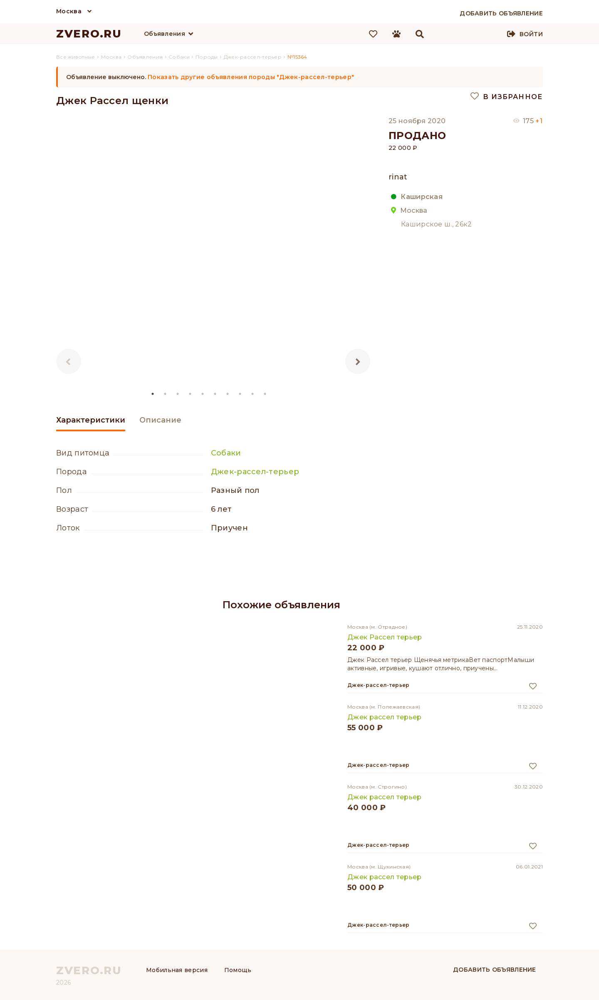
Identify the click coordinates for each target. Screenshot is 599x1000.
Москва (69, 11)
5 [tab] (203, 394)
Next (357, 361)
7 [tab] (228, 394)
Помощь (238, 970)
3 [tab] (178, 394)
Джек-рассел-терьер (255, 471)
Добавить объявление (494, 969)
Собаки (226, 453)
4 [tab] (190, 394)
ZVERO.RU (89, 33)
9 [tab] (253, 394)
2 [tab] (165, 394)
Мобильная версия (177, 970)
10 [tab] (265, 394)
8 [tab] (240, 394)
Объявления (164, 33)
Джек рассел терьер (384, 717)
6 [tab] (215, 394)
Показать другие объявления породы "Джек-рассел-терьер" (251, 77)
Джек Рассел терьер (384, 637)
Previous (68, 361)
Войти (531, 34)
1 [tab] (153, 394)
